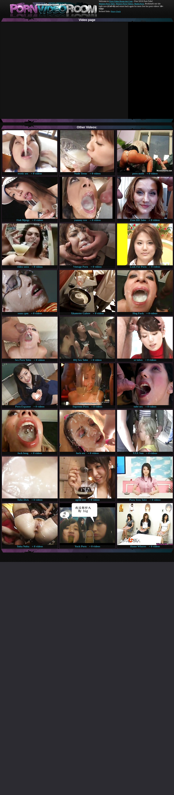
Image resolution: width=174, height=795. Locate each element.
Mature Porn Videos (124, 4)
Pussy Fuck (116, 11)
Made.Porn (139, 4)
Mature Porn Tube (107, 4)
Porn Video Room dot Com (120, 1)
